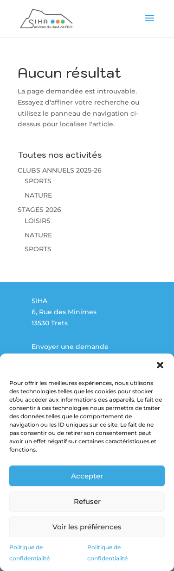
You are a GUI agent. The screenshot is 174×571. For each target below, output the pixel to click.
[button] (160, 365)
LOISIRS (38, 221)
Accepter (87, 476)
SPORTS (38, 181)
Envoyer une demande (70, 346)
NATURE (38, 195)
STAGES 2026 (39, 209)
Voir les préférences (87, 526)
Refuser (87, 501)
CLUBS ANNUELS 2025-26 (60, 170)
